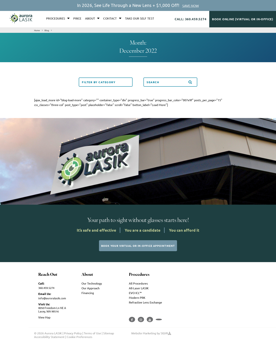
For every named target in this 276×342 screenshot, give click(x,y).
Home (37, 30)
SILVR (166, 333)
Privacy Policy (73, 333)
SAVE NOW (190, 5)
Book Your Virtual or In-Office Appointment (138, 245)
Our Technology (91, 283)
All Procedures (138, 283)
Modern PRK (137, 297)
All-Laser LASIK (139, 288)
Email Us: (44, 294)
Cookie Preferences (79, 337)
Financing (87, 293)
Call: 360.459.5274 (190, 19)
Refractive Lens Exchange (145, 302)
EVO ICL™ (135, 293)
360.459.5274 (46, 287)
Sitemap (108, 333)
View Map (44, 317)
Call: (41, 283)
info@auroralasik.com (52, 298)
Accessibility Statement (49, 337)
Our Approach (90, 288)
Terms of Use (92, 333)
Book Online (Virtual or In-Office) (242, 19)
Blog (46, 30)
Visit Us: (44, 304)
